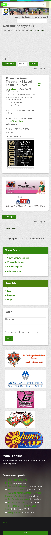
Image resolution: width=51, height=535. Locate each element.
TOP (25, 533)
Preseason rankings (16, 489)
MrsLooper (13, 89)
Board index (11, 229)
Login (31, 30)
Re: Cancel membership (19, 499)
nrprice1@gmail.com (15, 121)
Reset (5, 522)
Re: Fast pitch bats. (16, 502)
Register (40, 30)
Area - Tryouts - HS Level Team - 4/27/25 (19, 82)
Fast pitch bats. (15, 512)
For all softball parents (18, 486)
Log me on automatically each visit (22, 332)
